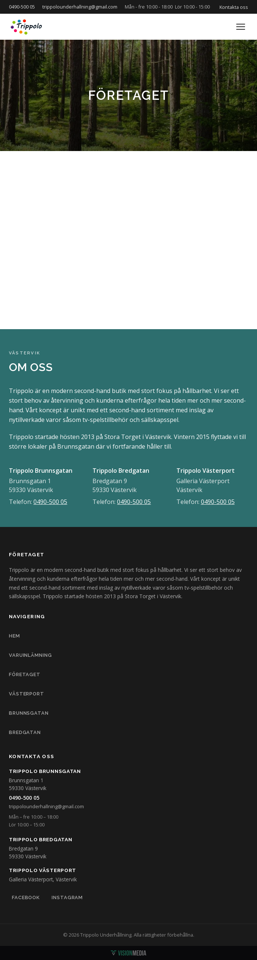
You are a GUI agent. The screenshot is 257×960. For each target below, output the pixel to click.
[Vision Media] (128, 953)
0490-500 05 (50, 502)
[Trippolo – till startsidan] (27, 26)
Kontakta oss (233, 7)
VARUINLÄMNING (30, 655)
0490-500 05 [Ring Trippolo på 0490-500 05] (24, 797)
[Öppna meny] (240, 27)
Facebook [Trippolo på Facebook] (26, 897)
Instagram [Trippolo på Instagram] (67, 897)
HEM (14, 636)
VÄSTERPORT (26, 694)
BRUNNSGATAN (29, 713)
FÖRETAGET (24, 674)
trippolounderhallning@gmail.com (79, 6)
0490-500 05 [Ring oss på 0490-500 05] (22, 6)
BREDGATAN (25, 732)
